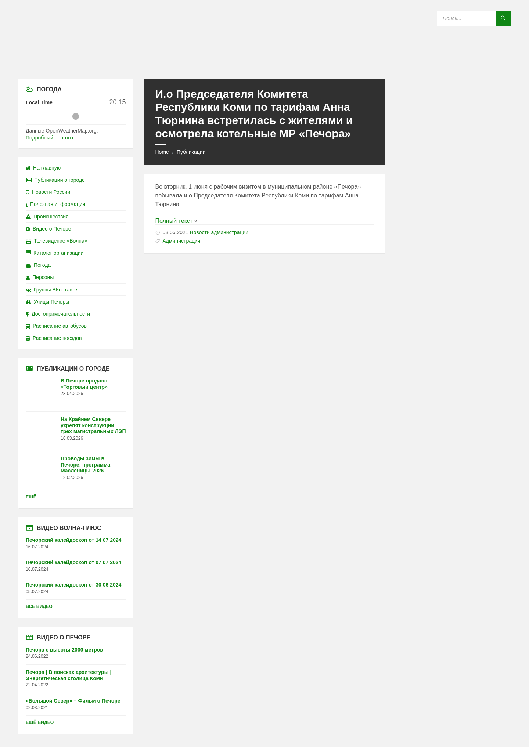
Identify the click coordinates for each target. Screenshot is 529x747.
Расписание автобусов (56, 326)
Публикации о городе (55, 180)
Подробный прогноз (49, 138)
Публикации (191, 152)
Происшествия (47, 217)
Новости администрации (219, 232)
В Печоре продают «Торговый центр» (84, 384)
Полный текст (173, 221)
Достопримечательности (58, 314)
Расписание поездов (54, 338)
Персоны (40, 277)
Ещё (31, 497)
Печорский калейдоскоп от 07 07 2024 (73, 562)
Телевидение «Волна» (56, 241)
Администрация (181, 241)
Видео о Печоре (48, 229)
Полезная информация (55, 204)
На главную (43, 168)
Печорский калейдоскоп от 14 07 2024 (73, 540)
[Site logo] (264, 64)
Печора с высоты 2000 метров (64, 650)
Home (162, 152)
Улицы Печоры (47, 302)
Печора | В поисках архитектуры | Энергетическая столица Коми (68, 675)
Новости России (48, 192)
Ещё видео (40, 722)
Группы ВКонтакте (51, 290)
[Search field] (474, 18)
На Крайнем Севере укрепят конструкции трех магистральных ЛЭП (93, 425)
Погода (38, 265)
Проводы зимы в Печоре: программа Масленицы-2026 (85, 465)
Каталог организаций (54, 253)
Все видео (39, 606)
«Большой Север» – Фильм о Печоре (73, 701)
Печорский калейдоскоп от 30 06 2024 (73, 585)
